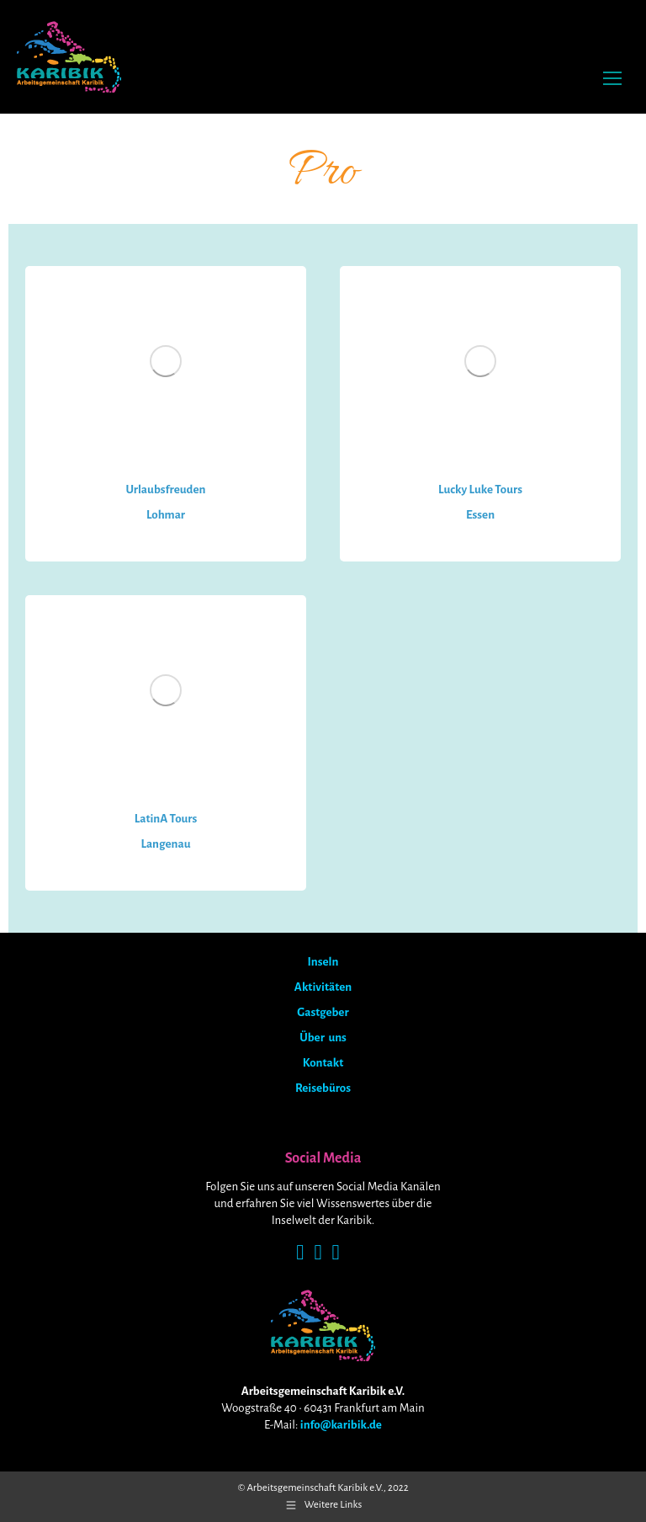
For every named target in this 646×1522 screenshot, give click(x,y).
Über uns (323, 1037)
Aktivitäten (323, 987)
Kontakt (323, 1062)
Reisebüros (323, 1088)
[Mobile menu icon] (612, 78)
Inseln (323, 961)
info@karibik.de (341, 1424)
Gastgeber (322, 1012)
